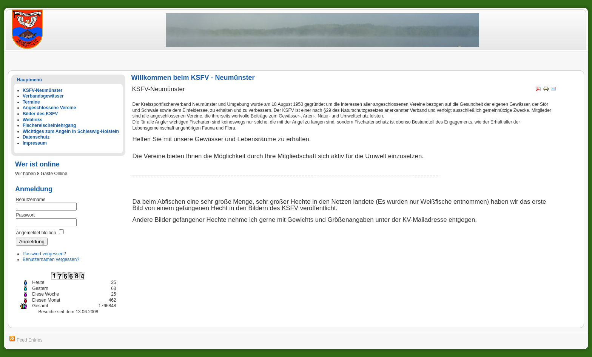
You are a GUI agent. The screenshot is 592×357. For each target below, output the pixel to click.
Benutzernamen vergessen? (51, 259)
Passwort (25, 215)
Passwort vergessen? (44, 253)
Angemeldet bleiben (36, 232)
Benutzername (30, 199)
